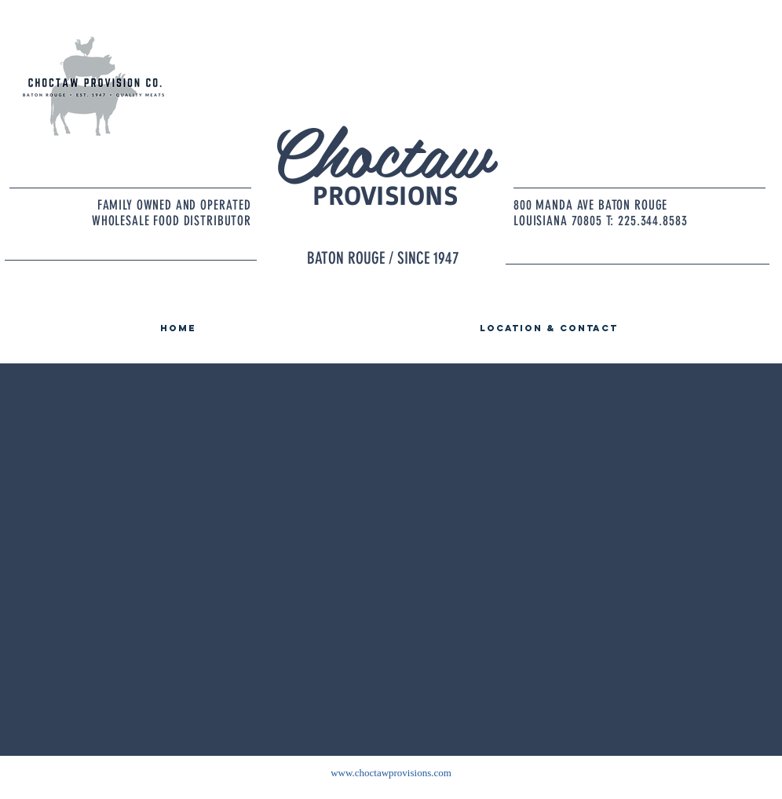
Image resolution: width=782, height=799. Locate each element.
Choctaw (380, 149)
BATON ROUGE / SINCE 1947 (383, 258)
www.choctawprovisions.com (391, 773)
